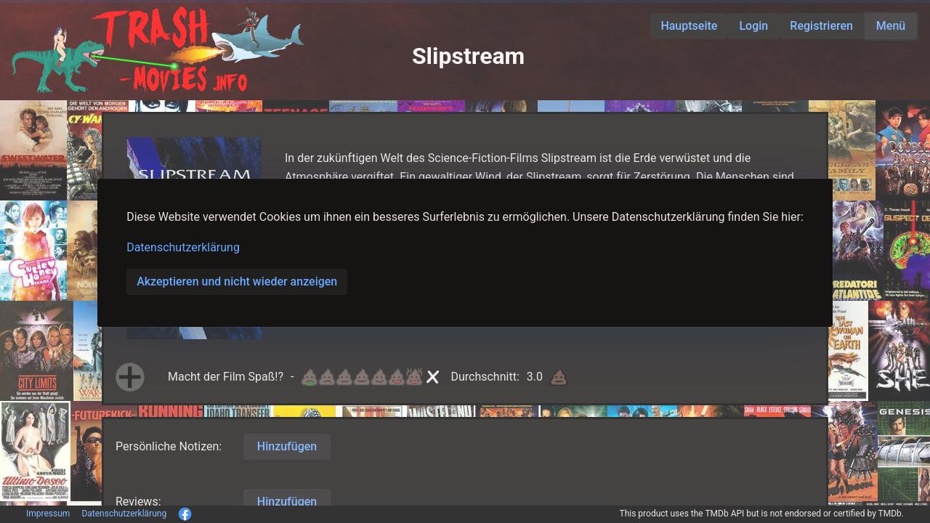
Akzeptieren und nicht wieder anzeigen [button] (237, 281)
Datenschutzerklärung (183, 247)
